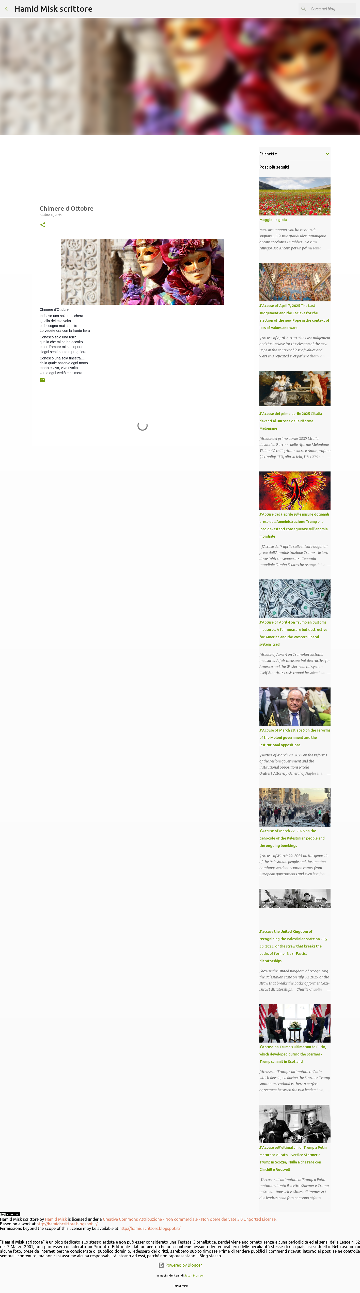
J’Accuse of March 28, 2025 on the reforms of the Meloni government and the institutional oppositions (294, 737)
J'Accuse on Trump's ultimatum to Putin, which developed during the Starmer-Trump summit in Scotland (292, 1054)
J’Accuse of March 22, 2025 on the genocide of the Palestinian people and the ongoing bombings (292, 838)
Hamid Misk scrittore (53, 8)
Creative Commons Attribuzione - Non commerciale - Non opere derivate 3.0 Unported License (189, 1219)
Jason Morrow (194, 1275)
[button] (43, 225)
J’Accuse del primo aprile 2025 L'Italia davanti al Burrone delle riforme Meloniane (290, 421)
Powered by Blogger (180, 1265)
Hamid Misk (56, 1219)
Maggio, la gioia (273, 220)
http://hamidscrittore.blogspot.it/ (67, 1224)
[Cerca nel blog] (329, 9)
